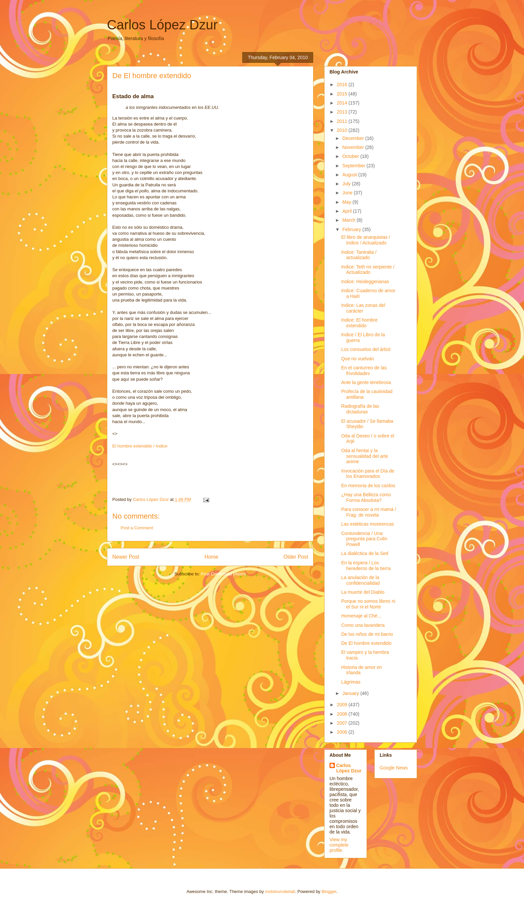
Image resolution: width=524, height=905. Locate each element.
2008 (343, 714)
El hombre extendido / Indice (139, 445)
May (347, 202)
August (350, 174)
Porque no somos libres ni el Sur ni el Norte (368, 603)
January (351, 693)
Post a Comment (137, 527)
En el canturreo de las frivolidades (364, 370)
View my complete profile (339, 845)
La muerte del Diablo (362, 592)
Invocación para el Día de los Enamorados (367, 473)
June (348, 192)
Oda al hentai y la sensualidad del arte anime (364, 456)
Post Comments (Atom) (223, 573)
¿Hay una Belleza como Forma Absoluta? (366, 497)
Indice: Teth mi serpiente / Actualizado (367, 269)
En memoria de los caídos (368, 485)
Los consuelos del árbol (365, 349)
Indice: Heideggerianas (365, 281)
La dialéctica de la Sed (364, 553)
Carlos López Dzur (162, 24)
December (353, 138)
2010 (343, 130)
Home (212, 557)
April (347, 211)
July (347, 183)
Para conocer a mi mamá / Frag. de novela (368, 512)
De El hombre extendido (366, 643)
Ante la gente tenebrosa (366, 382)
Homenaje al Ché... (361, 615)
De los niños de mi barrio (367, 634)
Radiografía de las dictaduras (360, 408)
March (349, 220)
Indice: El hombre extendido (359, 322)
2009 (343, 704)
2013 (343, 112)
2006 (343, 732)
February (352, 229)
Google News (394, 767)
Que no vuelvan (357, 358)
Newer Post (125, 557)
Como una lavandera (363, 625)
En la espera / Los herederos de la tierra (366, 565)
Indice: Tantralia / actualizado (359, 254)
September (354, 165)
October (351, 156)
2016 (343, 84)
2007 (343, 723)
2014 (343, 103)
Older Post (295, 557)
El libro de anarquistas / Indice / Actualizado (365, 239)
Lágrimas (351, 682)
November (353, 147)
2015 (343, 94)
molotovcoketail (280, 891)
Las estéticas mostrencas (367, 524)
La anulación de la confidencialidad (360, 580)
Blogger (328, 891)
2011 (343, 121)
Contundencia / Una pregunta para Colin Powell (364, 539)
